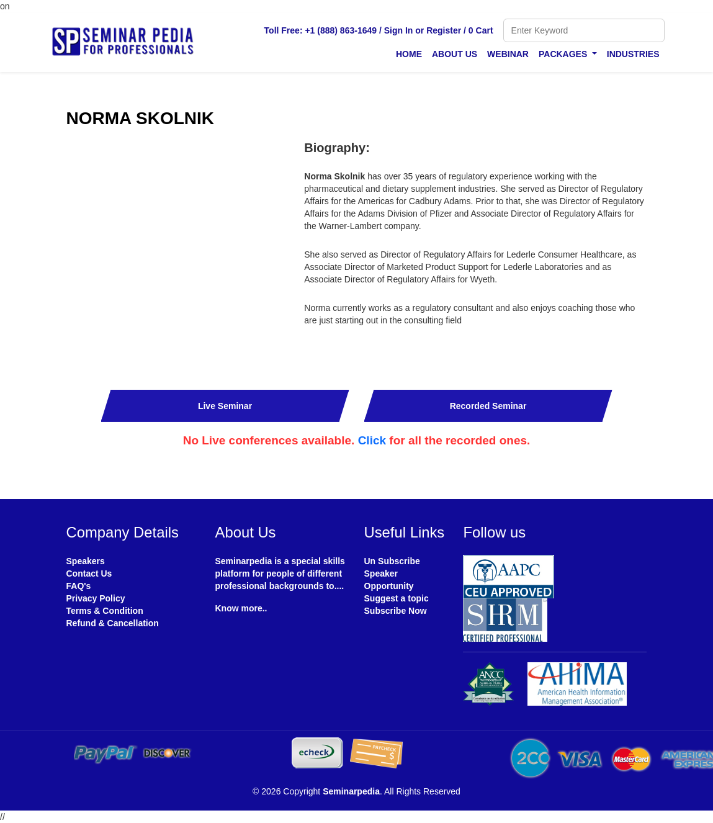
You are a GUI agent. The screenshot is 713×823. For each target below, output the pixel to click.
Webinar (508, 54)
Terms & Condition (104, 611)
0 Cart (481, 30)
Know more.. (241, 608)
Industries (633, 54)
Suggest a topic (396, 598)
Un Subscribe (392, 561)
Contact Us (89, 573)
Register (443, 30)
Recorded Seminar (488, 406)
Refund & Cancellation (112, 623)
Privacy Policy (95, 598)
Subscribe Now (395, 611)
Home (409, 54)
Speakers (85, 561)
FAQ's (78, 586)
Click (372, 440)
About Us (454, 54)
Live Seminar (225, 406)
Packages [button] (564, 54)
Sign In (398, 30)
